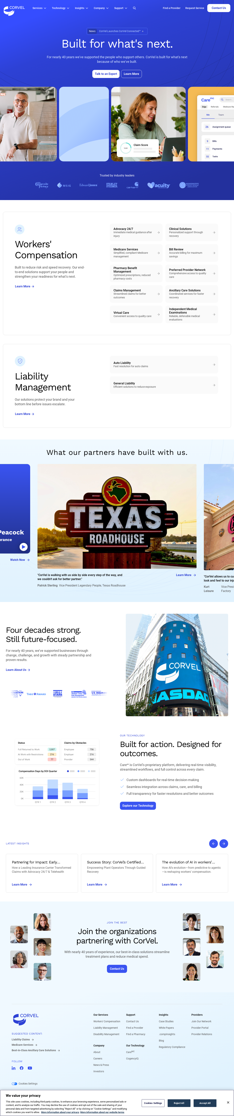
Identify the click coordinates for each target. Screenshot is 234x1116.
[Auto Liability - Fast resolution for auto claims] (164, 364)
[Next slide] (223, 843)
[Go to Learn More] (131, 74)
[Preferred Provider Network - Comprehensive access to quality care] (191, 273)
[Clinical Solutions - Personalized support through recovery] (191, 232)
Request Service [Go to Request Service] (194, 8)
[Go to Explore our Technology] (138, 806)
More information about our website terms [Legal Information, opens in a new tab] (102, 1112)
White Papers (166, 1027)
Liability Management (105, 1027)
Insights (163, 1014)
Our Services (100, 1014)
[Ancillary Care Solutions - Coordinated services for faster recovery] (191, 294)
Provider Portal (199, 1027)
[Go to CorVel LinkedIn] (13, 1068)
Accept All (204, 1103)
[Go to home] (47, 1019)
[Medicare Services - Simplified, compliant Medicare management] (136, 253)
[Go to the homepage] (14, 8)
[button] (40, 8)
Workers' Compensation (106, 1021)
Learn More (186, 575)
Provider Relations (201, 1034)
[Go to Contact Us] (218, 8)
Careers (97, 1058)
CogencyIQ (132, 1058)
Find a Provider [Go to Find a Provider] (171, 8)
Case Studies (166, 1021)
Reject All (179, 1103)
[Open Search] (134, 8)
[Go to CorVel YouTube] (30, 1068)
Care (130, 1052)
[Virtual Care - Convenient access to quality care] (136, 314)
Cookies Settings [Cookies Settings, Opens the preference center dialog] (153, 1103)
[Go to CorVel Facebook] (21, 1068)
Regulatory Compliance (172, 1047)
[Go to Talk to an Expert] (106, 74)
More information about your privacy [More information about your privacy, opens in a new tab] (60, 1112)
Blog (161, 1040)
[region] (117, 1103)
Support (130, 1014)
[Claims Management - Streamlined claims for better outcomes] (136, 294)
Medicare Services (22, 1044)
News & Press (101, 1064)
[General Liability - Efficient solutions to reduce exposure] (164, 385)
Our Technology (135, 1045)
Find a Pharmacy (135, 1034)
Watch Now (20, 560)
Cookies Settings (28, 1083)
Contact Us (132, 1021)
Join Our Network (201, 1021)
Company (98, 1045)
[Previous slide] (213, 843)
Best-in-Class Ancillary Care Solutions (34, 1050)
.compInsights (167, 1034)
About (96, 1052)
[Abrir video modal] (24, 547)
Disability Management (106, 1034)
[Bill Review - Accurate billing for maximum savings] (191, 253)
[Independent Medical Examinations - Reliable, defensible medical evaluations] (191, 314)
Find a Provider (134, 1027)
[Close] (228, 1102)
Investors (98, 1071)
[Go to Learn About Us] (18, 670)
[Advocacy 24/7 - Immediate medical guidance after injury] (136, 232)
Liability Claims (21, 1039)
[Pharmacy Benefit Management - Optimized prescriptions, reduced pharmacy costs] (136, 273)
